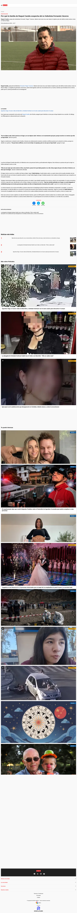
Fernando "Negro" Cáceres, (26, 86)
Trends (73, 432)
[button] (33, 203)
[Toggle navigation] (1, 5)
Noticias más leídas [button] (38, 878)
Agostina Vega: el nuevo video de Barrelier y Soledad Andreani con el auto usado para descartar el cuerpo (27, 110)
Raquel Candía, (26, 114)
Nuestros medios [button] (38, 889)
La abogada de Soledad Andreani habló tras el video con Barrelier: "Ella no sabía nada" (20, 212)
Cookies (38, 897)
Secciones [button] (38, 886)
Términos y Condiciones (38, 893)
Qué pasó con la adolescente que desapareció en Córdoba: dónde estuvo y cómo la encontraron (22, 213)
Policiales (2, 11)
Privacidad (38, 895)
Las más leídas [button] (38, 882)
